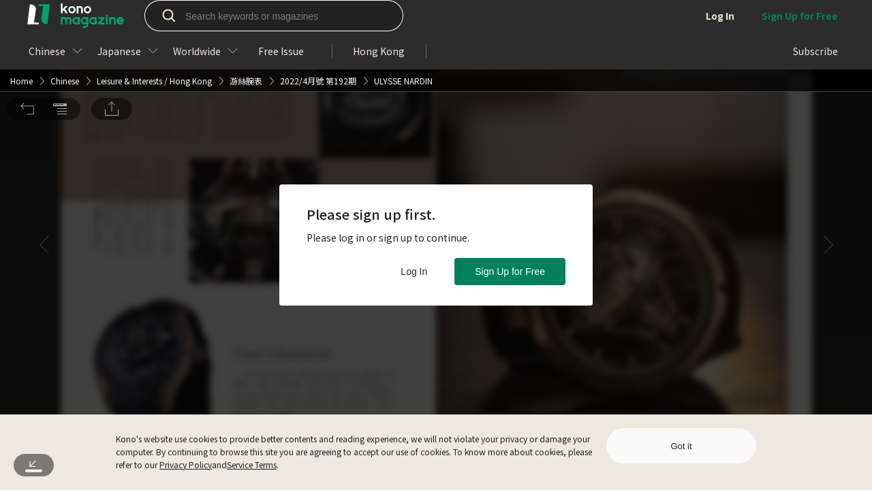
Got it (680, 446)
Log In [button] (414, 271)
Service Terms (252, 464)
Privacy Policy (185, 464)
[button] (27, 22)
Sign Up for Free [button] (510, 271)
